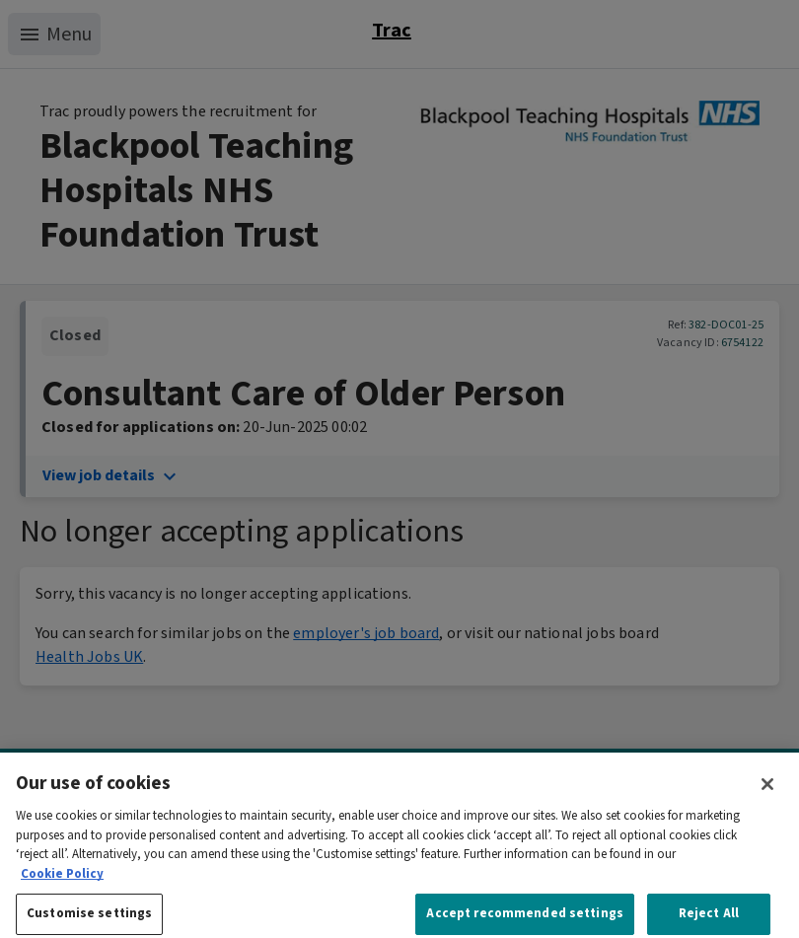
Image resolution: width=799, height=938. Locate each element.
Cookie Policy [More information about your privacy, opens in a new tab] (62, 885)
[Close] (767, 796)
